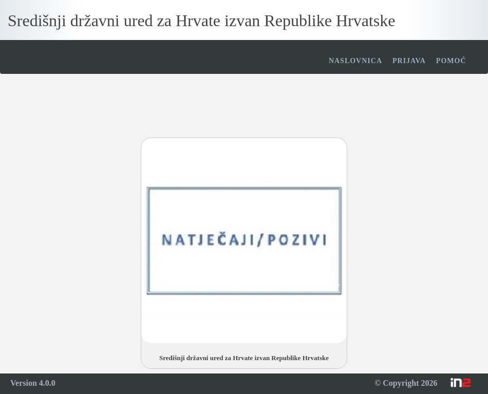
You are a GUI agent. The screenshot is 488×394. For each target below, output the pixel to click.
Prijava (409, 61)
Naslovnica (355, 61)
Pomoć (451, 61)
